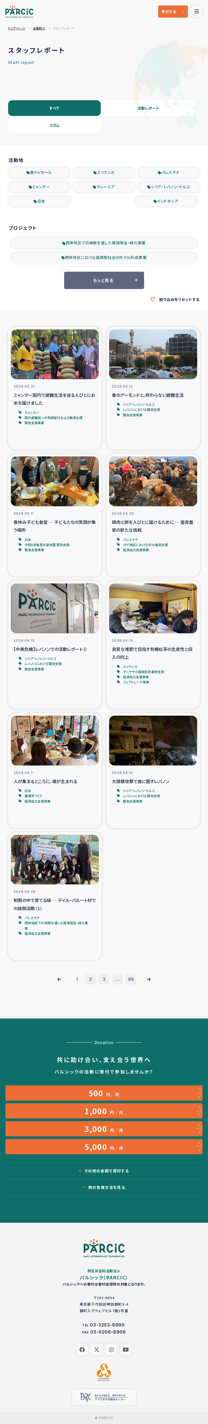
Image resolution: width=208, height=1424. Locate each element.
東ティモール (41, 172)
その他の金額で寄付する (106, 1170)
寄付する (168, 11)
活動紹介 (39, 28)
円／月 (104, 1093)
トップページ (16, 28)
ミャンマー (41, 186)
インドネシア (167, 201)
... (117, 979)
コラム (54, 125)
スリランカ (106, 172)
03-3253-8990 (107, 1325)
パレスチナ (170, 172)
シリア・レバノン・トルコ (170, 186)
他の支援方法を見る (106, 1187)
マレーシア (105, 186)
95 (131, 979)
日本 (41, 201)
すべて (54, 108)
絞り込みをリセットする (179, 299)
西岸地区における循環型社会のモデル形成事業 (106, 257)
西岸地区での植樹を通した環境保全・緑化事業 (106, 242)
